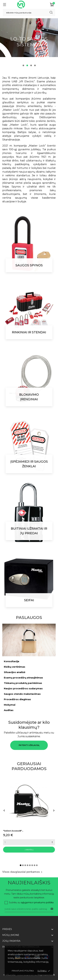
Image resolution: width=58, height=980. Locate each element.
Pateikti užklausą (29, 745)
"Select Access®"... (13, 830)
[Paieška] (29, 12)
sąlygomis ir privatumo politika (37, 902)
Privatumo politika (23, 970)
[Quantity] (29, 842)
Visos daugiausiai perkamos (22, 872)
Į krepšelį (29, 850)
